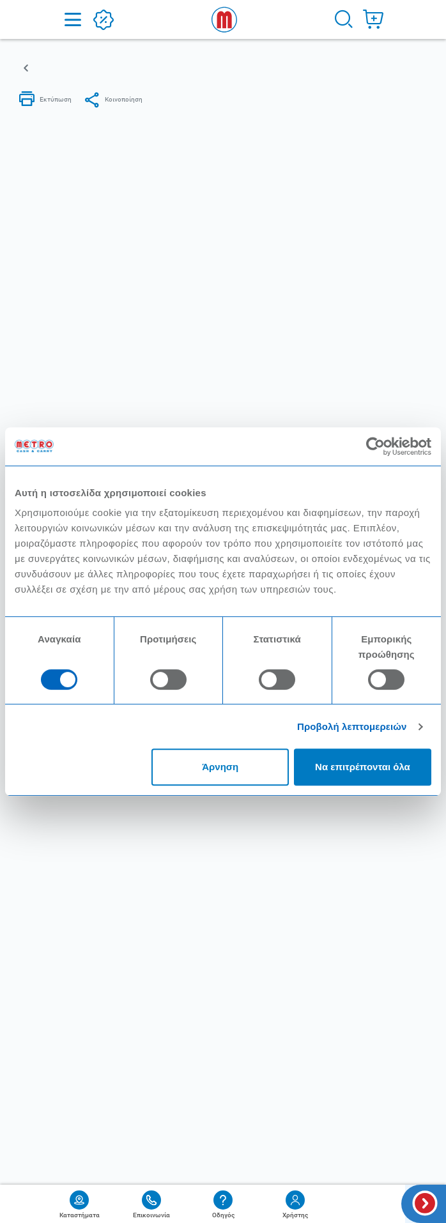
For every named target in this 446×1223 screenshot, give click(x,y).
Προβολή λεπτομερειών (352, 726)
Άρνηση (220, 766)
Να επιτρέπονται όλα (362, 766)
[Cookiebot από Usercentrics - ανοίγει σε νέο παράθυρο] (375, 446)
